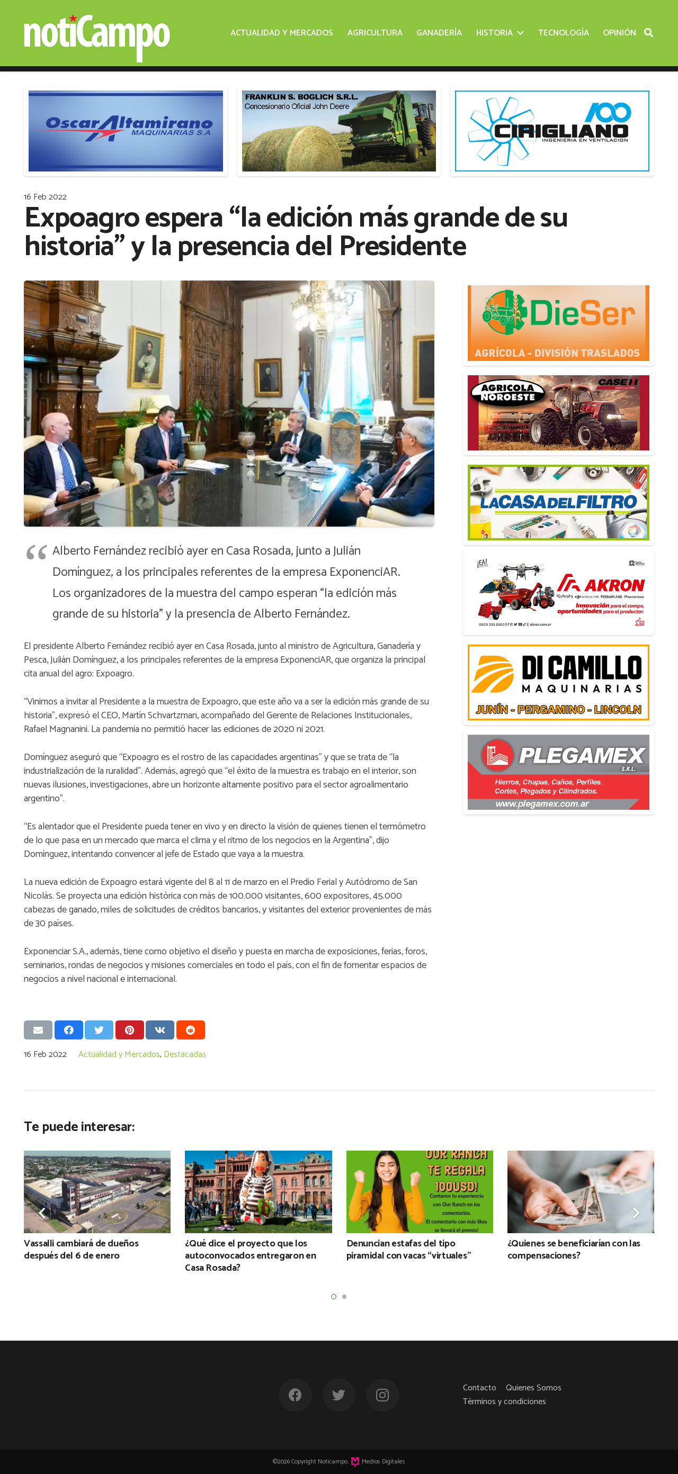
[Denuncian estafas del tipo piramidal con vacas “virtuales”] (419, 1192)
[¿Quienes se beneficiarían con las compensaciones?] (580, 1192)
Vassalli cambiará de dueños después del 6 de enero (81, 1250)
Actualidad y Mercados (119, 1054)
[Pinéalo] (129, 1029)
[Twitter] (339, 1395)
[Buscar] (648, 33)
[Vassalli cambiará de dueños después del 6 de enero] (97, 1192)
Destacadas (185, 1054)
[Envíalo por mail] (38, 1029)
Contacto (479, 1388)
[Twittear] (99, 1029)
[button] (333, 1296)
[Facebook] (295, 1395)
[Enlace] (97, 33)
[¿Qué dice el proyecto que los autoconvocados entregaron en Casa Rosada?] (258, 1192)
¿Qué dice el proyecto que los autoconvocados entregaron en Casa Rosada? (250, 1256)
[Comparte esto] (69, 1029)
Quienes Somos (533, 1388)
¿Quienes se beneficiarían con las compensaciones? (573, 1250)
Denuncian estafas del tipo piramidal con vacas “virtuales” (408, 1250)
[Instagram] (382, 1395)
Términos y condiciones (504, 1402)
